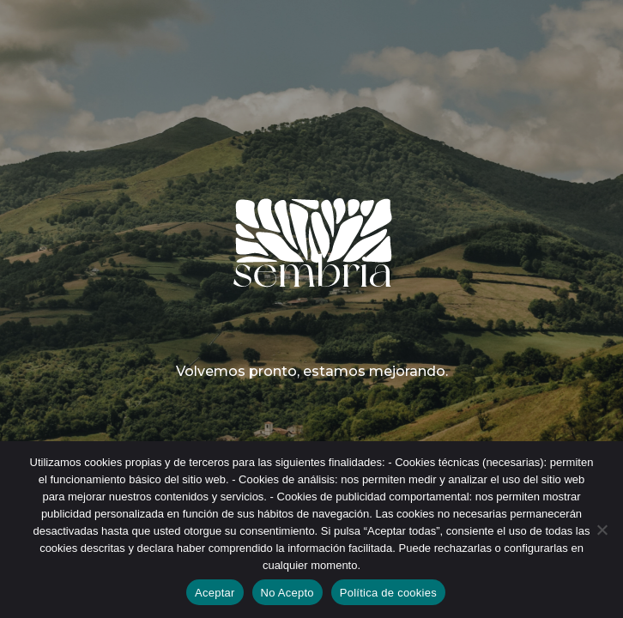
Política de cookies (388, 592)
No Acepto (287, 592)
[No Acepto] (601, 529)
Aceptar (215, 592)
